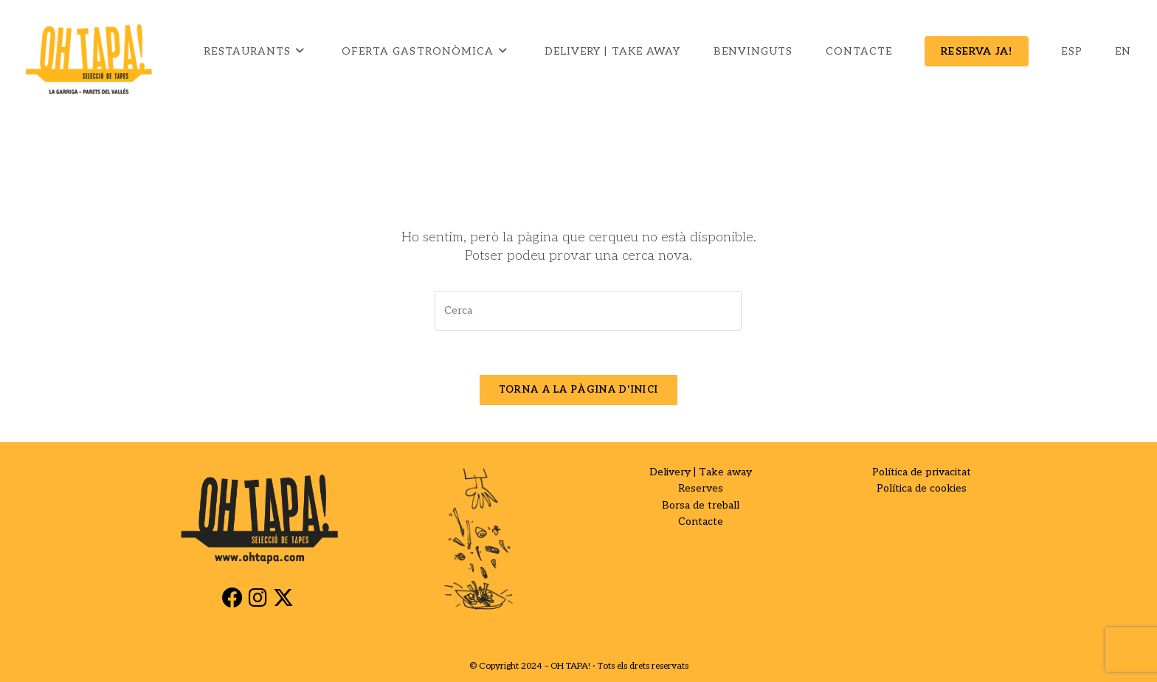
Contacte (700, 521)
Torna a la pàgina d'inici (579, 390)
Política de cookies (922, 488)
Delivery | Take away (700, 472)
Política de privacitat (921, 472)
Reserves (700, 488)
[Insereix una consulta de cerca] (588, 311)
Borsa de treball (700, 505)
